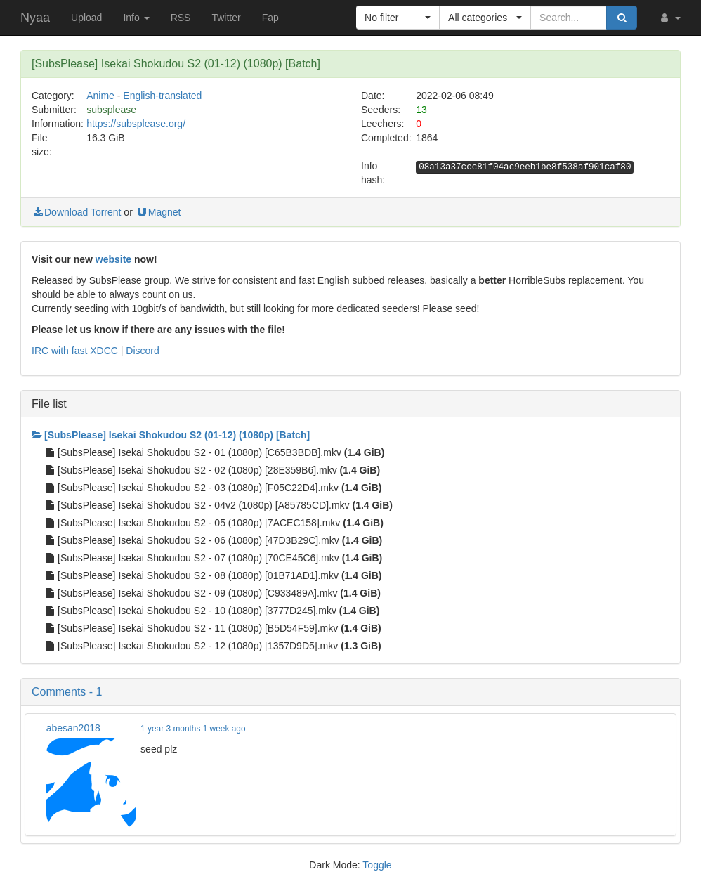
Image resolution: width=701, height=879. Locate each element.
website (113, 259)
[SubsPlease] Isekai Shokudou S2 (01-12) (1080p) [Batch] (171, 435)
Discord (142, 350)
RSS (181, 17)
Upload (86, 17)
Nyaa (35, 18)
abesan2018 (73, 728)
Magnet (158, 212)
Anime (100, 95)
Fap (270, 17)
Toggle (376, 865)
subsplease (111, 109)
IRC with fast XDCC (75, 350)
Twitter (225, 17)
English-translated (162, 95)
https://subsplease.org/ (135, 123)
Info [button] (136, 17)
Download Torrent (76, 212)
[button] (669, 17)
